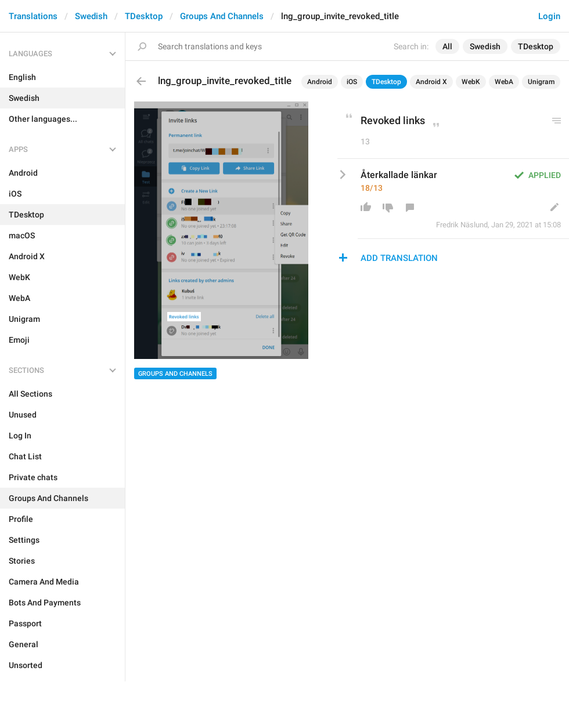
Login (549, 16)
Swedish (91, 16)
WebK (471, 82)
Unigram (541, 82)
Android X (431, 82)
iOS (352, 82)
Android (319, 82)
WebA (504, 82)
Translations (33, 16)
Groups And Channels (222, 16)
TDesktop (144, 16)
